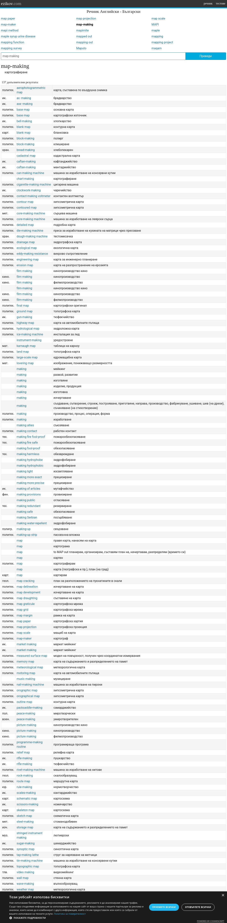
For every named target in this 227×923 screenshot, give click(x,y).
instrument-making (29, 340)
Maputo (81, 48)
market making (26, 644)
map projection (86, 18)
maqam (156, 48)
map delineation (27, 586)
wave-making (25, 883)
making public (26, 500)
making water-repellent (32, 523)
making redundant (28, 506)
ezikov (11, 3)
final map (23, 305)
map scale (158, 18)
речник (208, 3)
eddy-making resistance (32, 253)
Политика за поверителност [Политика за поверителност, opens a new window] (70, 913)
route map (23, 781)
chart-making (25, 179)
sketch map (24, 816)
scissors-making (27, 804)
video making (25, 872)
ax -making (24, 98)
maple (155, 30)
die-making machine (30, 230)
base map (23, 109)
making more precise (30, 483)
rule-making (24, 787)
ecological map (27, 248)
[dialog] (113, 907)
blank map (23, 127)
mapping (157, 36)
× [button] (222, 895)
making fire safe (27, 442)
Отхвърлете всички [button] (198, 907)
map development (28, 592)
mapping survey (11, 48)
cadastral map (26, 155)
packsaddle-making (29, 707)
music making (26, 679)
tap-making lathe (28, 855)
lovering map (25, 363)
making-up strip (27, 535)
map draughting (27, 598)
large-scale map (27, 357)
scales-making (26, 793)
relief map (23, 752)
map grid (22, 609)
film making (24, 271)
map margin (24, 615)
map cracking (25, 581)
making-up (23, 529)
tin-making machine (30, 860)
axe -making (24, 104)
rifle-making (24, 758)
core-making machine (31, 213)
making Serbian (27, 517)
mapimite (82, 30)
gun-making (24, 317)
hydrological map (28, 328)
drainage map (26, 242)
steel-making (25, 821)
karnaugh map (26, 346)
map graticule (26, 604)
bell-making (24, 121)
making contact (27, 431)
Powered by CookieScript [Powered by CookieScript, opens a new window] (210, 921)
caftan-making (26, 161)
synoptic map (25, 849)
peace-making (26, 713)
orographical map (28, 696)
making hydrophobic (30, 465)
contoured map (27, 207)
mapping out (84, 42)
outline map (24, 702)
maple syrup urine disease (18, 36)
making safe (25, 511)
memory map (25, 661)
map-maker (8, 24)
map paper (8, 18)
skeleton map (25, 810)
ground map (24, 311)
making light (25, 471)
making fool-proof (28, 448)
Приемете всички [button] (164, 907)
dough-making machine (32, 236)
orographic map (27, 690)
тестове (220, 3)
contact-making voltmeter (33, 196)
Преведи (206, 56)
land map (23, 351)
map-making (84, 24)
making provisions (29, 494)
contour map (25, 202)
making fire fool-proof (31, 437)
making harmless (28, 454)
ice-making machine (30, 334)
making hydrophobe (30, 460)
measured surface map (32, 656)
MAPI (155, 24)
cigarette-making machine (34, 184)
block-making (25, 138)
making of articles (28, 488)
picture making (26, 725)
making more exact (29, 477)
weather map (25, 889)
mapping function (12, 42)
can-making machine (30, 173)
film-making (24, 288)
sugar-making (26, 843)
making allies (25, 425)
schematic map (27, 798)
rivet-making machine (31, 769)
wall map (22, 878)
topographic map (28, 866)
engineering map (28, 259)
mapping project (162, 42)
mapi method (9, 30)
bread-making (26, 150)
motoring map (26, 673)
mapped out (84, 36)
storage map (25, 827)
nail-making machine (30, 684)
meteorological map (30, 667)
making (21, 369)
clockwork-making (29, 190)
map (19, 540)
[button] (76, 918)
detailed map (25, 225)
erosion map (25, 265)
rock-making (25, 775)
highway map (25, 323)
